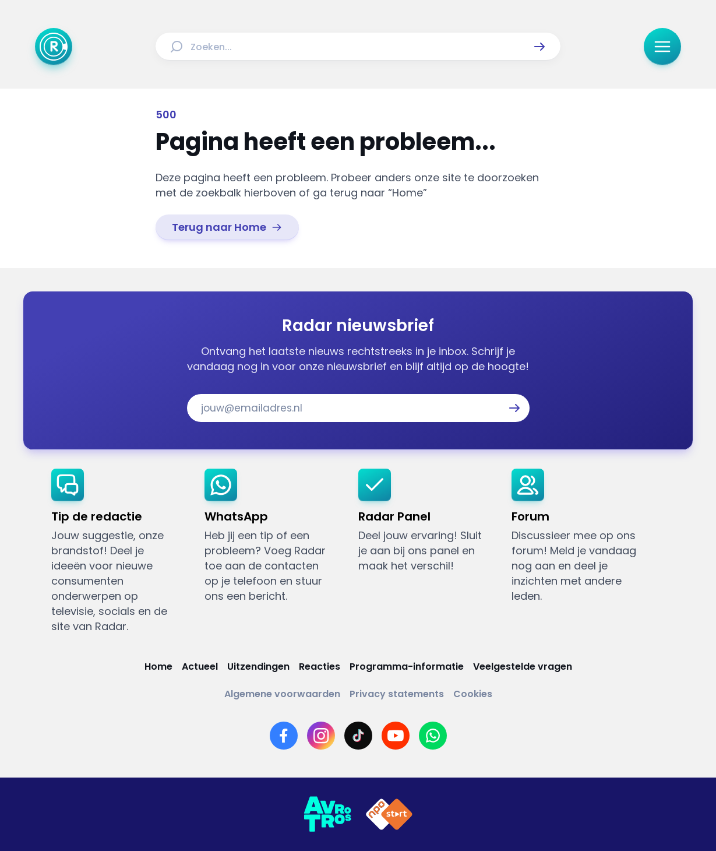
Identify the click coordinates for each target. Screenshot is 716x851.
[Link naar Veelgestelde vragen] (522, 666)
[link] (227, 227)
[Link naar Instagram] (321, 736)
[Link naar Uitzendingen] (258, 666)
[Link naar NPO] (389, 814)
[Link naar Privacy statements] (397, 694)
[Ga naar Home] (53, 46)
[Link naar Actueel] (200, 666)
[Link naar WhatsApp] (433, 736)
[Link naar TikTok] (358, 736)
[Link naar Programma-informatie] (407, 666)
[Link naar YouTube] (396, 736)
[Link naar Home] (158, 666)
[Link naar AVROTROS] (327, 814)
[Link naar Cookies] (472, 694)
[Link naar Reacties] (319, 666)
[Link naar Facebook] (284, 736)
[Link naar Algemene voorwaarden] (282, 694)
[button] (539, 47)
